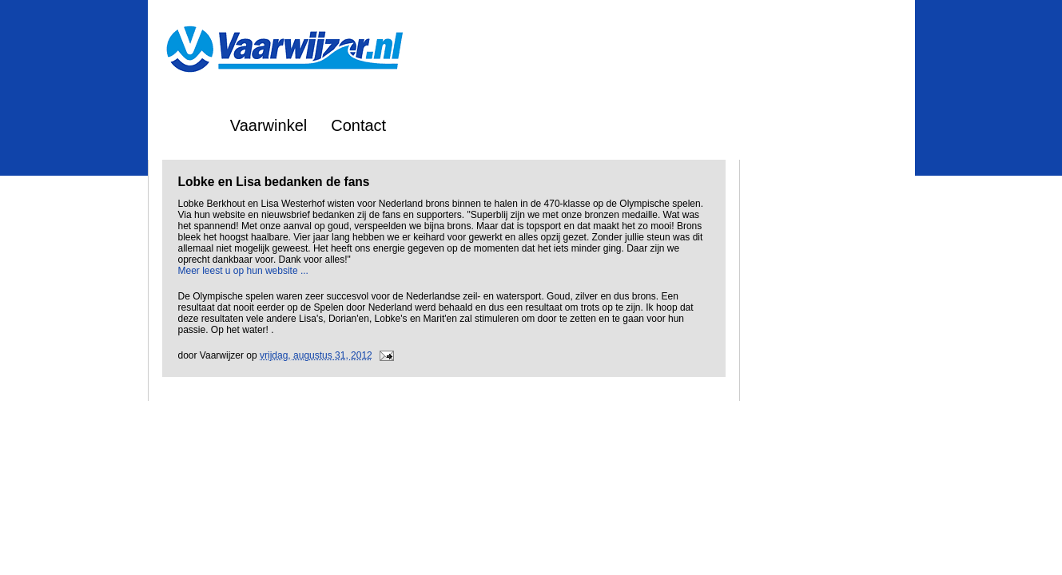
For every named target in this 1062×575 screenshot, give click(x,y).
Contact (358, 125)
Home (185, 125)
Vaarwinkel (268, 125)
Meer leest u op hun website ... (243, 270)
